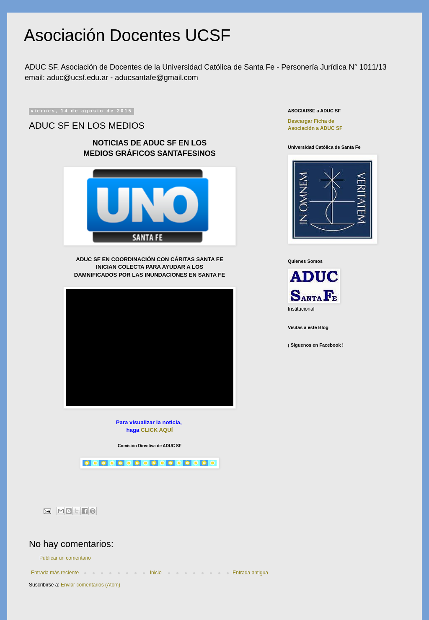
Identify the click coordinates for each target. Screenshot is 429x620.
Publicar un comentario (65, 558)
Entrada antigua (250, 573)
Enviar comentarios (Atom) (90, 585)
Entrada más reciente (55, 573)
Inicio (156, 573)
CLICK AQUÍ (157, 430)
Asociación (315, 128)
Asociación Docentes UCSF (127, 35)
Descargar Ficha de (311, 121)
